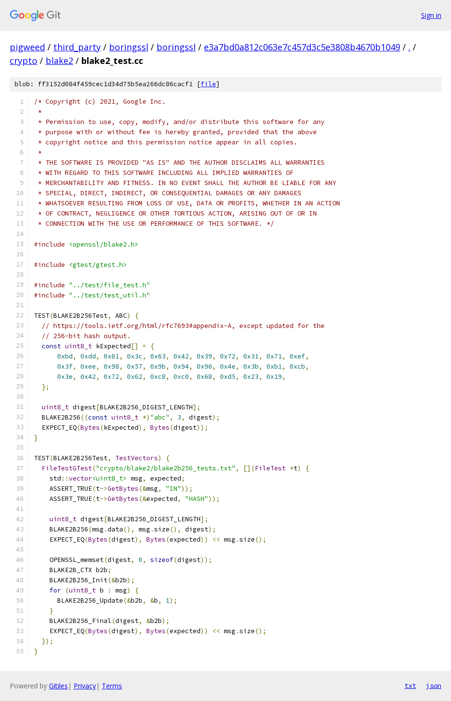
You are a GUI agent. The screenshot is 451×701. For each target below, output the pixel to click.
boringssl (128, 47)
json (433, 685)
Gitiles (58, 685)
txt (410, 685)
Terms (112, 685)
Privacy (85, 685)
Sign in (431, 15)
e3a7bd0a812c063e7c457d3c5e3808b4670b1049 (302, 47)
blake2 (59, 60)
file (208, 84)
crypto (23, 60)
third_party (77, 47)
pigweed (27, 47)
